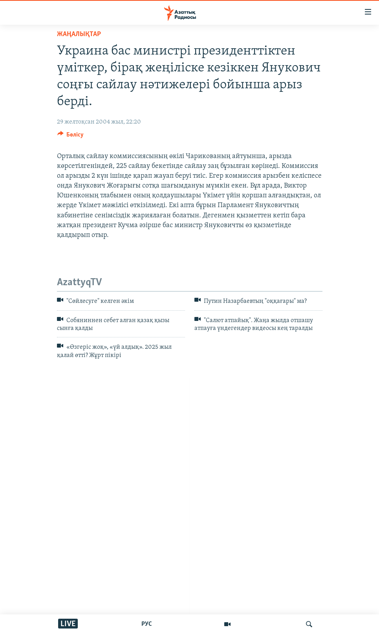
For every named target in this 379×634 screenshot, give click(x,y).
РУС (146, 624)
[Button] (70, 136)
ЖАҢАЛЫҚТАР (79, 34)
